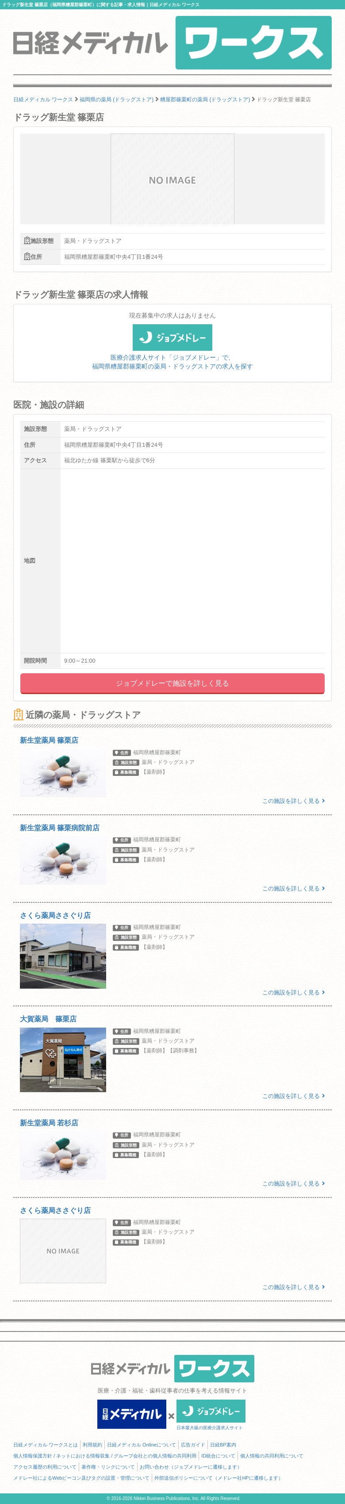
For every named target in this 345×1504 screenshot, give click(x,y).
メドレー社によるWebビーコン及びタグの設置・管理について (81, 1478)
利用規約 (92, 1444)
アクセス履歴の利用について (45, 1466)
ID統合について (218, 1455)
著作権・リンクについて (108, 1466)
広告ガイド (193, 1444)
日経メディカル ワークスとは (45, 1444)
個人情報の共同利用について (271, 1455)
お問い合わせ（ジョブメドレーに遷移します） (191, 1466)
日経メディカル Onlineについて (141, 1444)
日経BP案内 (223, 1444)
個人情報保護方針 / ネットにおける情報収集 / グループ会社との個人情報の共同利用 (104, 1455)
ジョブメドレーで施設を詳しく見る (172, 683)
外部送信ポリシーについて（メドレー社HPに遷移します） (218, 1478)
